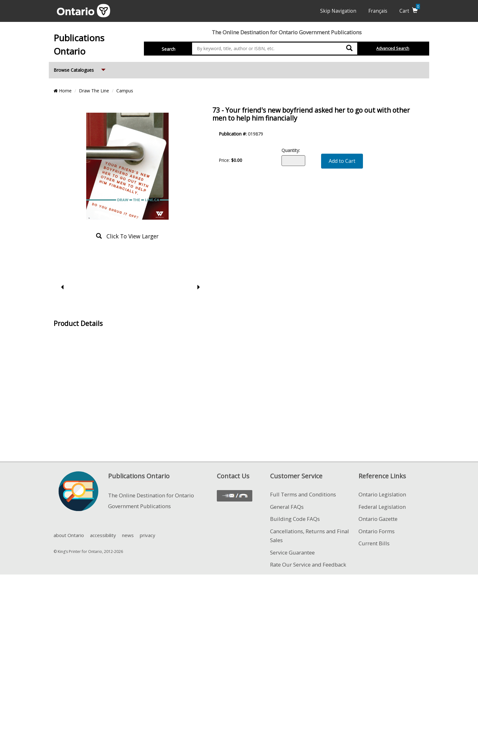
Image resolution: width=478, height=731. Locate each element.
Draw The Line (94, 91)
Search (168, 49)
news (128, 535)
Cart (409, 11)
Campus (124, 91)
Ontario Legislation (382, 494)
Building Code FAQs (295, 518)
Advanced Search (392, 48)
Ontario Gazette (377, 518)
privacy (147, 535)
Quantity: (290, 150)
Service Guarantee (292, 552)
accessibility (103, 535)
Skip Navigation (338, 11)
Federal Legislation (382, 506)
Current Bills (374, 543)
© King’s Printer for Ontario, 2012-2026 (88, 551)
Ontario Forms (376, 531)
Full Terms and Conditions (303, 494)
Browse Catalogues (80, 67)
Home (63, 91)
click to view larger (127, 236)
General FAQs (287, 506)
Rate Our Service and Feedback (308, 564)
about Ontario (69, 535)
